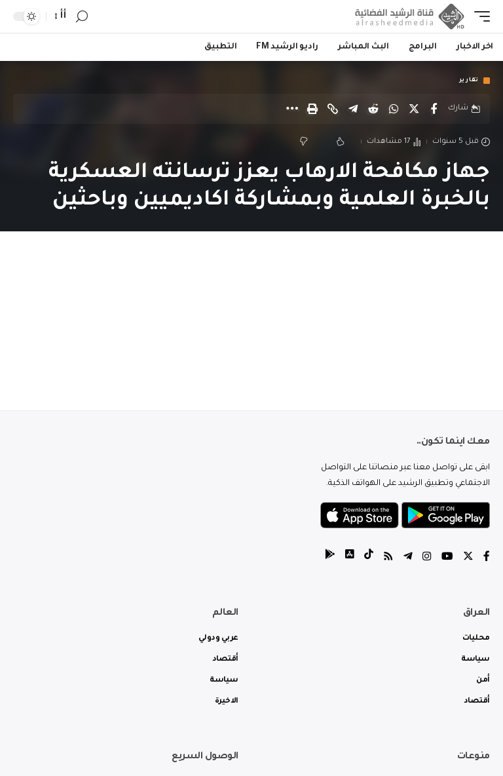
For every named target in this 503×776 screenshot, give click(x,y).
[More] (292, 108)
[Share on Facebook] (434, 108)
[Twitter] (468, 559)
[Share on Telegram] (353, 108)
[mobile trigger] (479, 16)
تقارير (469, 80)
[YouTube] (447, 559)
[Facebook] (486, 559)
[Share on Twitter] (414, 108)
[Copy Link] (333, 108)
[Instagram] (427, 559)
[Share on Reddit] (373, 108)
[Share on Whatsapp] (393, 108)
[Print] (312, 108)
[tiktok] (368, 559)
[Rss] (388, 559)
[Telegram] (408, 559)
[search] (82, 17)
